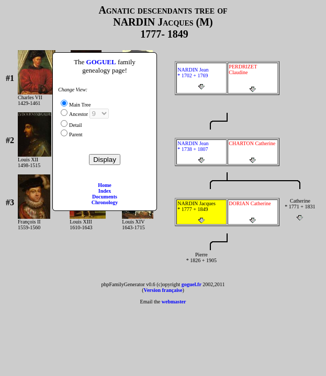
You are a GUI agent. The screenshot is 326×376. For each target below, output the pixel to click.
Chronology (105, 202)
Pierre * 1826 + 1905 (201, 263)
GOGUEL (101, 62)
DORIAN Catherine (253, 212)
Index (104, 191)
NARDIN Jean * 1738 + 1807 (201, 151)
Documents (104, 196)
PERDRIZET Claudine (253, 78)
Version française (163, 290)
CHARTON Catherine (253, 151)
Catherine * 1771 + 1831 (300, 209)
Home (104, 185)
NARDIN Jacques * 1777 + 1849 (201, 212)
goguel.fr (191, 284)
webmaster (174, 301)
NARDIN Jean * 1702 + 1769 (201, 78)
